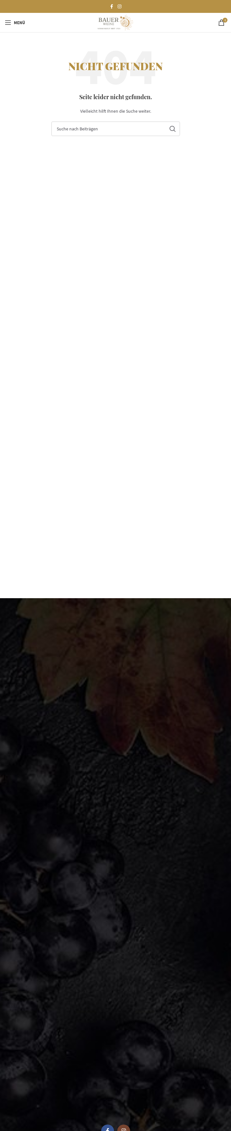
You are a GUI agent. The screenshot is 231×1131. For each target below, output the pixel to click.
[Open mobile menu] (15, 22)
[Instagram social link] (119, 6)
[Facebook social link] (112, 6)
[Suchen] (115, 128)
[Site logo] (115, 22)
